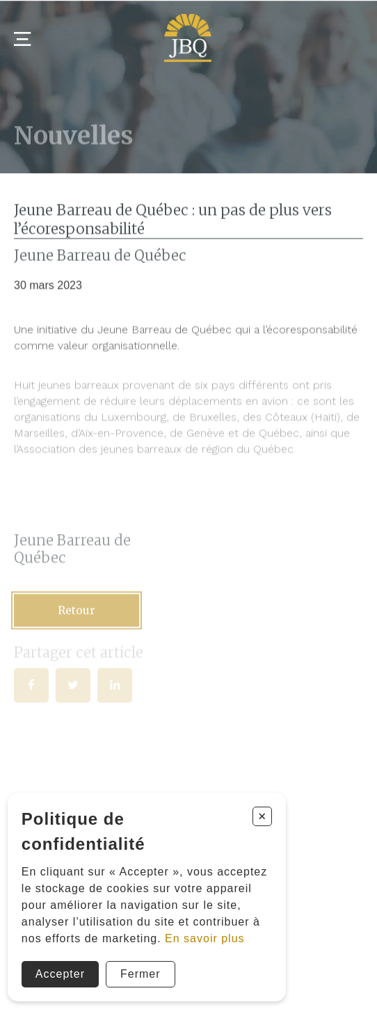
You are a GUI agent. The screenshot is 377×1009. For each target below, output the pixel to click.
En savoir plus (205, 938)
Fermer (140, 974)
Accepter (60, 974)
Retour (76, 613)
